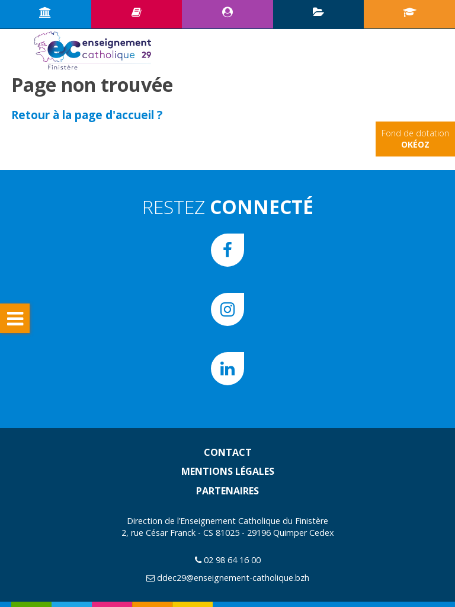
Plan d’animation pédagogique (318, 12)
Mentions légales (227, 471)
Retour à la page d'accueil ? (86, 115)
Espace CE (227, 12)
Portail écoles (409, 12)
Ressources (137, 12)
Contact (228, 452)
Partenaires (227, 490)
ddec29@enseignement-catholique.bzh (233, 577)
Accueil (45, 12)
